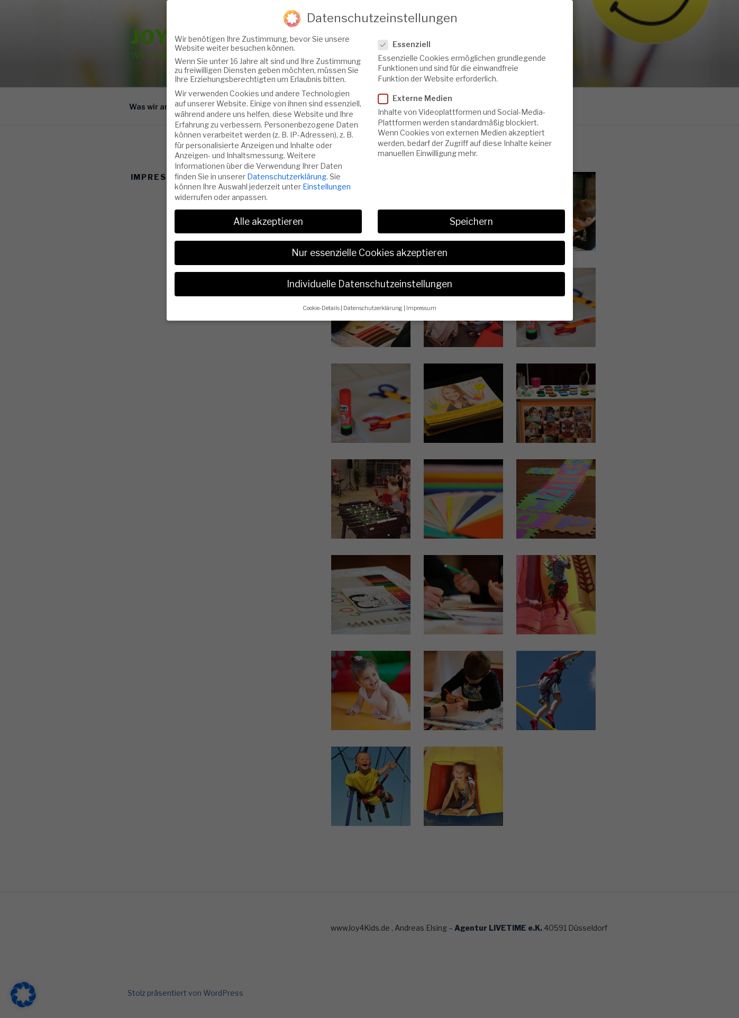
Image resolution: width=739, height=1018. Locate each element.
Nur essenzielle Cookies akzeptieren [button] (369, 240)
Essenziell (407, 31)
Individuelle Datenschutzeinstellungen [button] (369, 271)
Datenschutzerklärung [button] (373, 295)
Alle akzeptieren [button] (268, 208)
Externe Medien (418, 85)
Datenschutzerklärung (286, 163)
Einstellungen (327, 173)
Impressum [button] (421, 295)
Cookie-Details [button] (321, 295)
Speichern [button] (471, 208)
